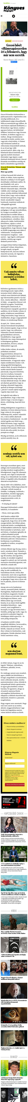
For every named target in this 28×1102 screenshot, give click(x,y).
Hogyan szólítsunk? (10, 763)
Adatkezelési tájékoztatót (17, 776)
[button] (1, 16)
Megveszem (14, 100)
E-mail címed (9, 758)
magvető (21, 41)
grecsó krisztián (15, 41)
